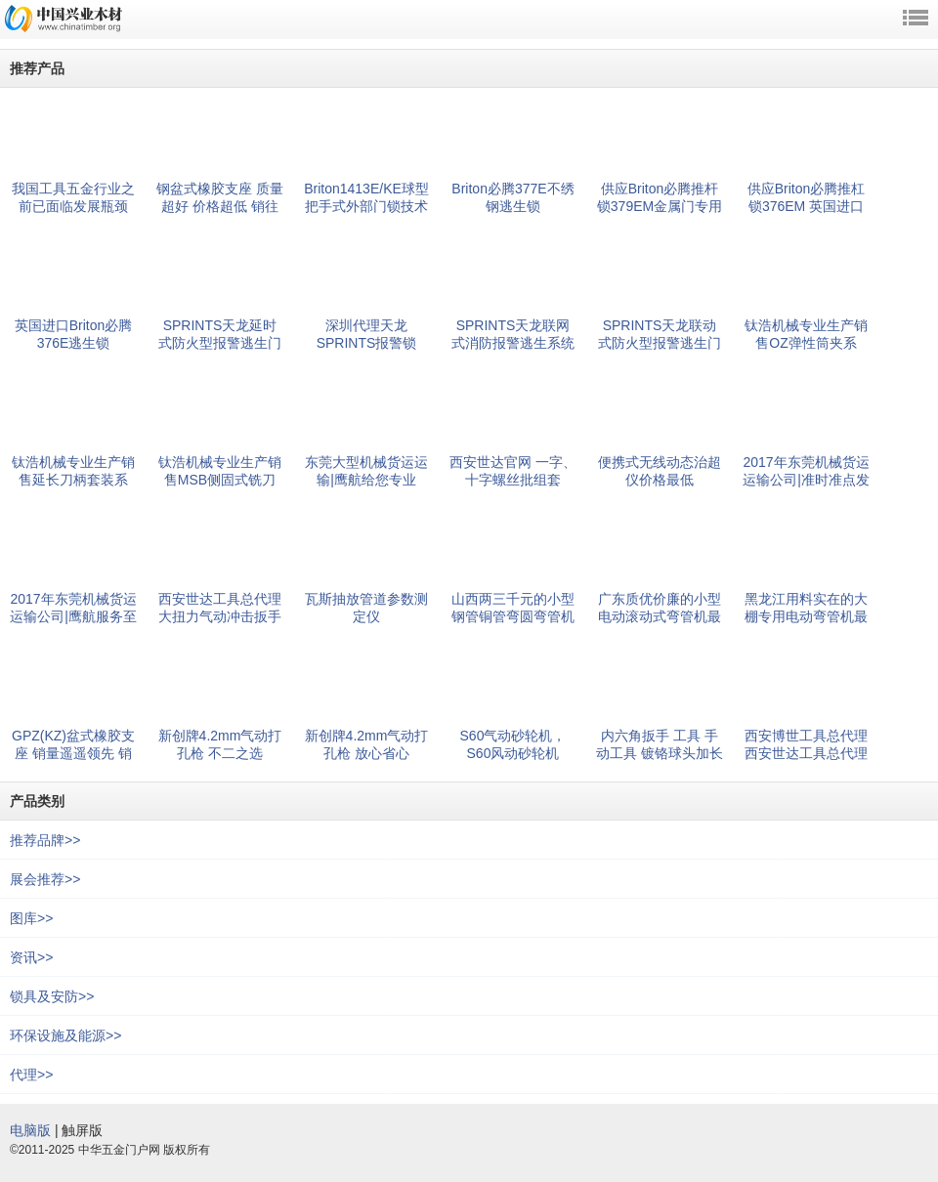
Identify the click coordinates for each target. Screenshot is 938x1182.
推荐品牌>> (45, 840)
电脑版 (30, 1130)
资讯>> (31, 957)
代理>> (31, 1074)
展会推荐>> (45, 879)
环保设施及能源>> (65, 1035)
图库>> (31, 918)
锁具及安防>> (52, 996)
